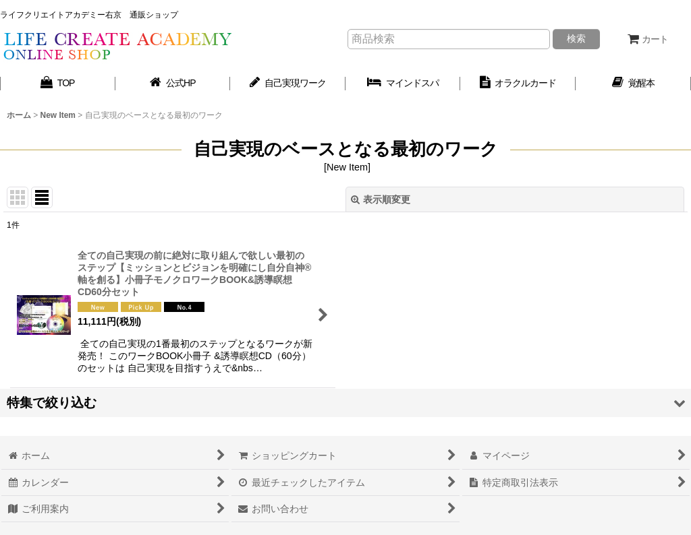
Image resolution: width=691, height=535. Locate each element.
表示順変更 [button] (380, 199)
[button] (345, 402)
